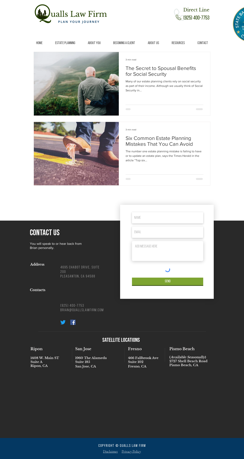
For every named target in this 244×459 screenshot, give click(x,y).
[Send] (167, 281)
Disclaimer (110, 451)
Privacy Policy (131, 451)
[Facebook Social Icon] (73, 322)
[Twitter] (63, 322)
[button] (65, 43)
